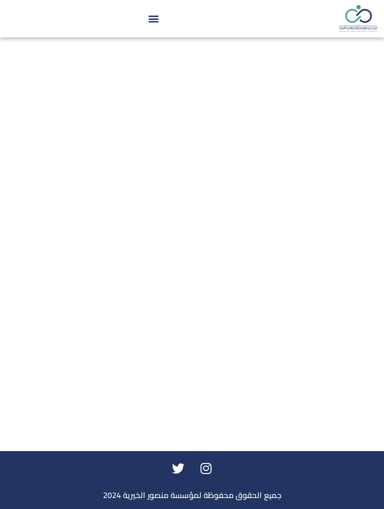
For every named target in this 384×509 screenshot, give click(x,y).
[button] (154, 18)
